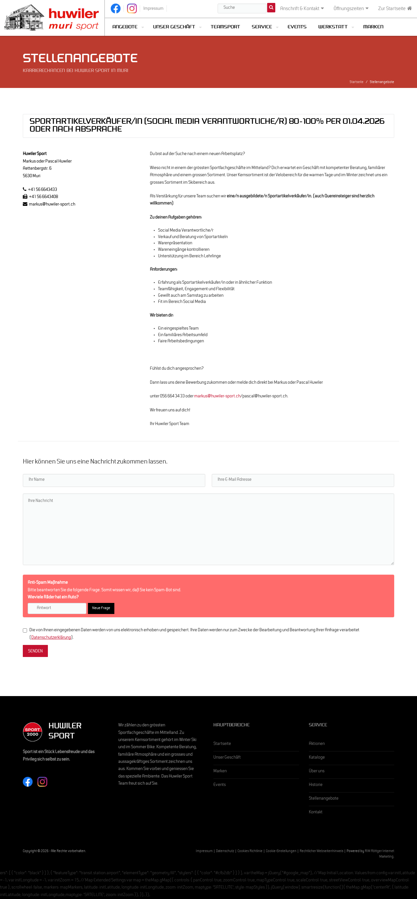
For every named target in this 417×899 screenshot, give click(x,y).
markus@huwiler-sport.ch (217, 396)
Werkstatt (333, 27)
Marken (373, 27)
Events (297, 27)
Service (262, 27)
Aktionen (317, 744)
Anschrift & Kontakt (302, 9)
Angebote (124, 27)
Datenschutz (225, 851)
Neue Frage (101, 608)
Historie (316, 785)
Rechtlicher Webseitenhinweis (321, 851)
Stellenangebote (323, 799)
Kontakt (316, 812)
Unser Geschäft (174, 27)
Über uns (316, 771)
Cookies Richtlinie (250, 851)
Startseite (357, 82)
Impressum (204, 851)
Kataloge (317, 758)
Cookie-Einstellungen (281, 851)
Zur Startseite (395, 9)
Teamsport (225, 27)
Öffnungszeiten (351, 9)
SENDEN (35, 651)
